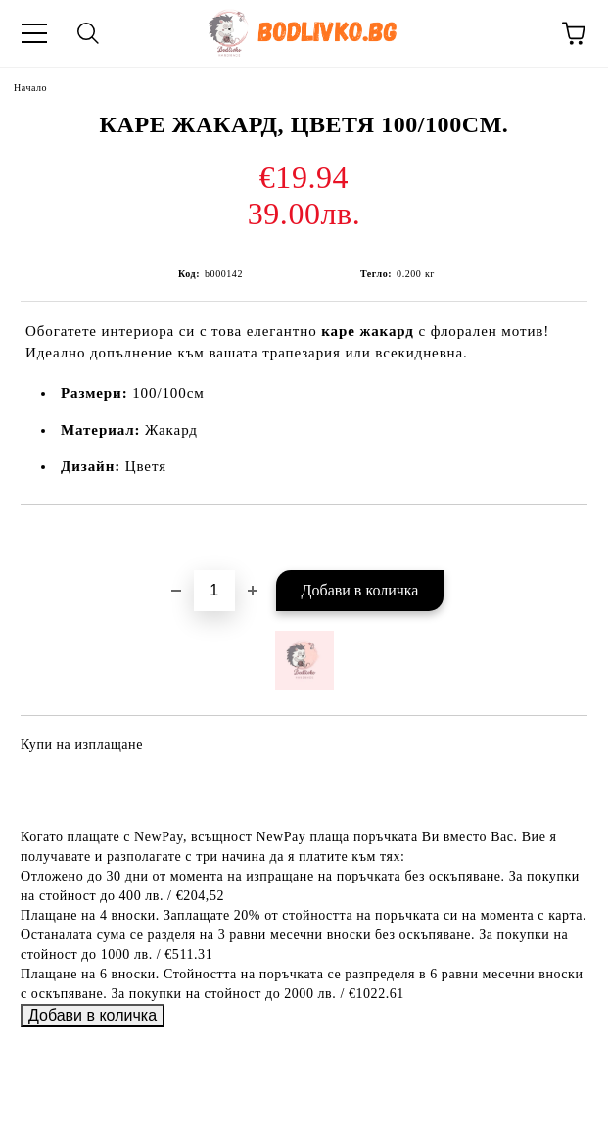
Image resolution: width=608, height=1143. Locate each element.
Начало (30, 87)
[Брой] (214, 590)
